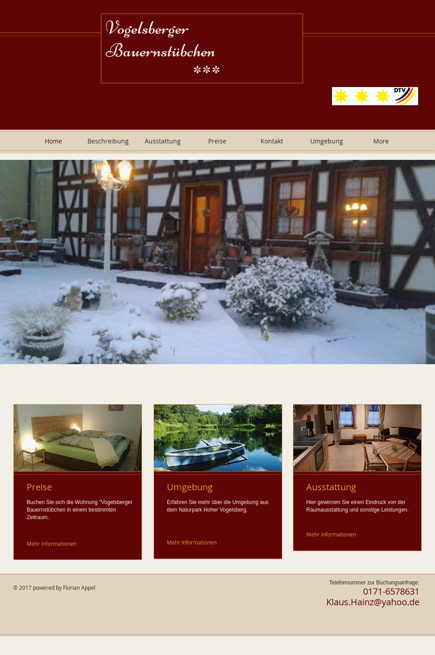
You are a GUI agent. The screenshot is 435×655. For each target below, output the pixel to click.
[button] (217, 262)
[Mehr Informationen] (52, 543)
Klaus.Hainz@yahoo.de (372, 602)
